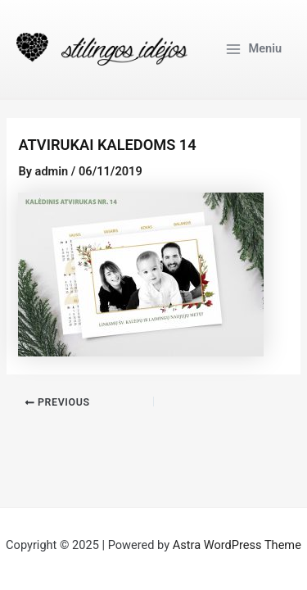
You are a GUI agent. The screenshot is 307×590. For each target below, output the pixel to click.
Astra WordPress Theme (237, 545)
